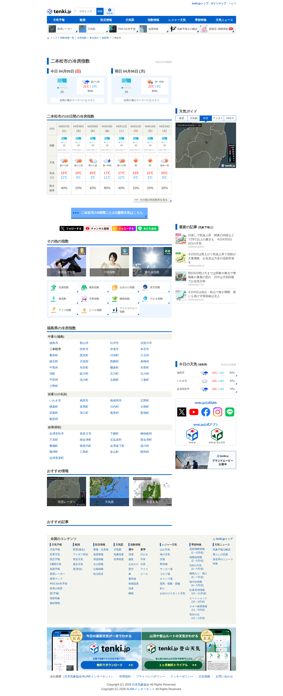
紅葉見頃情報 (200, 591)
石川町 (114, 373)
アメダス (218, 118)
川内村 (114, 406)
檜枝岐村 (146, 433)
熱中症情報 (200, 583)
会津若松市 (56, 433)
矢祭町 (144, 367)
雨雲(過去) (79, 549)
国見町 (84, 355)
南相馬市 (116, 400)
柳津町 (53, 451)
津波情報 (98, 559)
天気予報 (59, 19)
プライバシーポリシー (150, 676)
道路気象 (55, 598)
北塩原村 (116, 439)
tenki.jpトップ (200, 3)
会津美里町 (56, 457)
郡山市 (84, 342)
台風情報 (98, 569)
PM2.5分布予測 (58, 583)
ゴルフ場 (165, 573)
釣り (162, 588)
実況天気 (78, 559)
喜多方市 (85, 433)
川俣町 (114, 355)
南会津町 (85, 439)
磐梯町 (53, 445)
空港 (162, 559)
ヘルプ (232, 3)
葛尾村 (114, 412)
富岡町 (84, 406)
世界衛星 (119, 559)
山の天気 (165, 549)
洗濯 (131, 554)
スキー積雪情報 (200, 608)
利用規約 (125, 676)
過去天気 (78, 564)
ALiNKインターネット (97, 676)
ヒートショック (200, 600)
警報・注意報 (100, 549)
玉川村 (144, 373)
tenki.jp (59, 12)
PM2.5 (230, 118)
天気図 (129, 19)
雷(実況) (77, 569)
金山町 (114, 451)
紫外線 (132, 578)
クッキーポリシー (181, 676)
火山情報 (98, 564)
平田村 (53, 379)
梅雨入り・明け (200, 575)
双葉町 (53, 412)
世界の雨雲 (56, 588)
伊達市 (114, 349)
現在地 (110, 13)
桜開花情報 (200, 559)
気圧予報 (55, 559)
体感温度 (134, 583)
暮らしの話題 (220, 554)
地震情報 (98, 554)
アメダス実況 (80, 554)
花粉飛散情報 (200, 550)
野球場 (163, 564)
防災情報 (106, 19)
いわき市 (55, 400)
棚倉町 (114, 367)
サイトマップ (218, 3)
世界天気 (55, 554)
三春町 (144, 379)
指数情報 (153, 19)
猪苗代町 (85, 445)
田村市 (84, 349)
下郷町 (114, 433)
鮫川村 (84, 373)
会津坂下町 (117, 445)
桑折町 (53, 355)
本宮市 (144, 349)
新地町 (144, 412)
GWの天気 (200, 567)
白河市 (114, 342)
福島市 (53, 342)
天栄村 (84, 361)
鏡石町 (53, 361)
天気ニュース (224, 19)
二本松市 (55, 349)
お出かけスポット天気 (172, 593)
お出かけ (134, 564)
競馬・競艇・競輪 (170, 583)
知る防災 (98, 573)
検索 (100, 11)
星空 (131, 569)
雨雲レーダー (57, 573)
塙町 (52, 373)
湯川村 (144, 445)
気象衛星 (119, 554)
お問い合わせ (224, 676)
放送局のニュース (223, 559)
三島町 (84, 451)
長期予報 (55, 569)
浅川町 (84, 379)
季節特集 (200, 19)
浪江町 (84, 412)
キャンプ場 (166, 578)
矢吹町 (84, 367)
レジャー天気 (177, 19)
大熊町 (144, 406)
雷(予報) (54, 593)
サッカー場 (166, 569)
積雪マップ (56, 578)
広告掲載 (204, 676)
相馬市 (84, 400)
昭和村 (144, 451)
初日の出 (200, 616)
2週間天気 (55, 564)
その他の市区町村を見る (153, 199)
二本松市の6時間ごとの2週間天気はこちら (112, 213)
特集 (215, 563)
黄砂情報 (55, 603)
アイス (144, 569)
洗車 (131, 588)
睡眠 (131, 593)
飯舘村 (53, 418)
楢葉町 (53, 406)
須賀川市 (146, 342)
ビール (144, 573)
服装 (131, 559)
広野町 (144, 400)
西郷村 (114, 361)
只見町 (53, 439)
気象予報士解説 (221, 549)
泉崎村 (144, 361)
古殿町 (114, 379)
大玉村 (144, 355)
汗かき (144, 554)
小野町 (53, 385)
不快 (142, 559)
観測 (82, 19)
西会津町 (146, 439)
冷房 (142, 564)
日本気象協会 (73, 676)
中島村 (53, 367)
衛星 (181, 118)
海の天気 (165, 554)
